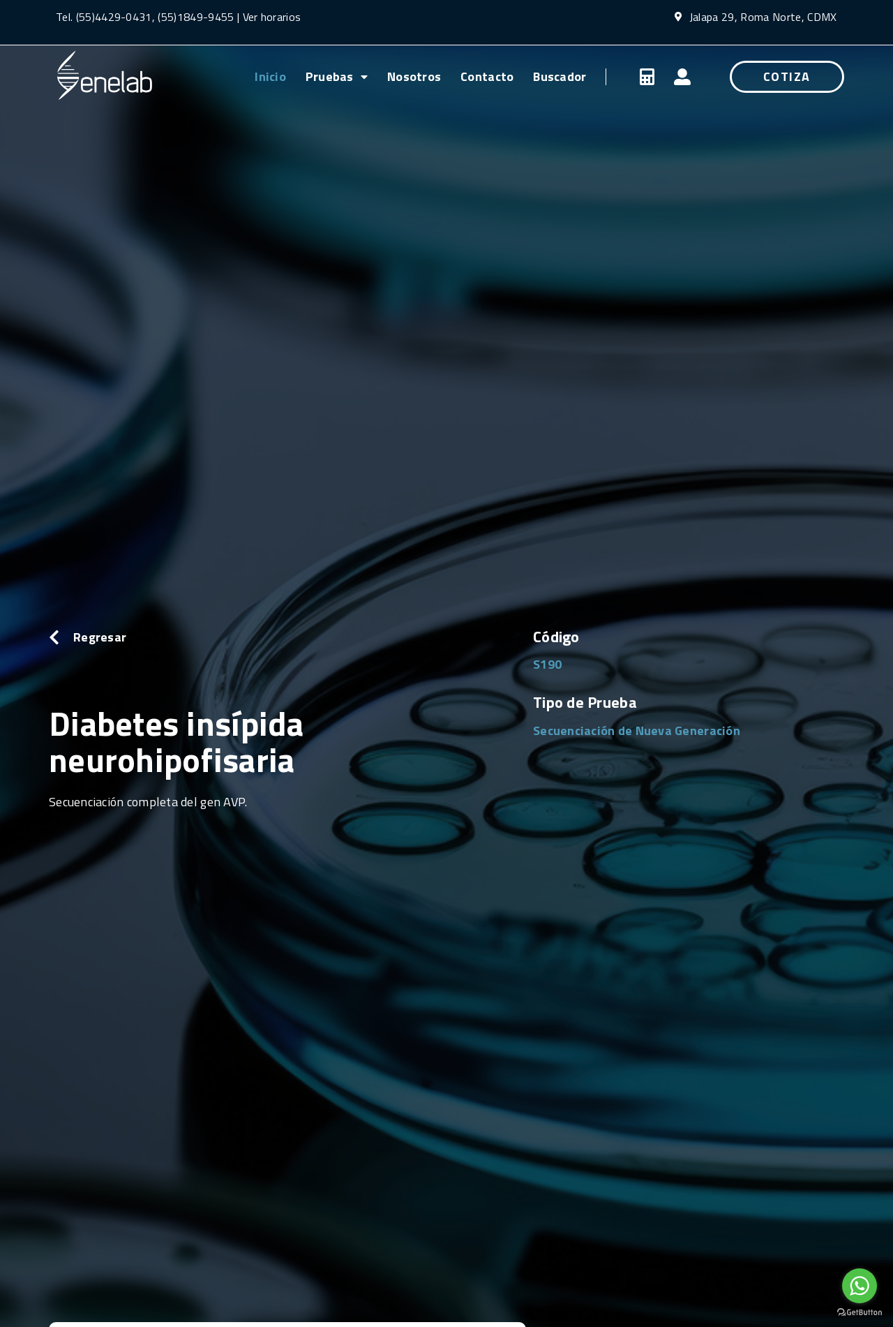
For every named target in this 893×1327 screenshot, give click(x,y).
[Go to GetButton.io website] (859, 1312)
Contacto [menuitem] (486, 76)
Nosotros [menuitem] (414, 76)
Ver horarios (272, 16)
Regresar (99, 637)
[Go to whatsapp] (859, 1285)
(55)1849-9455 (194, 16)
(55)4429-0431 (114, 16)
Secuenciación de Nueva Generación (636, 730)
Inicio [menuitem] (270, 76)
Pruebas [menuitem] (337, 76)
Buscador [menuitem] (559, 76)
